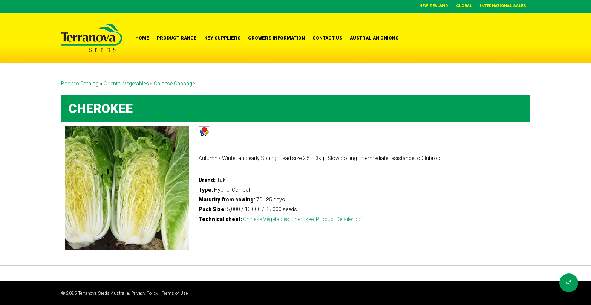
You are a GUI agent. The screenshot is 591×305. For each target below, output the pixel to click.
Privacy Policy (144, 293)
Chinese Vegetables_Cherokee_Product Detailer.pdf (302, 219)
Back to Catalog (80, 84)
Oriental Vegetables (127, 84)
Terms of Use (175, 293)
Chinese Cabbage (174, 84)
